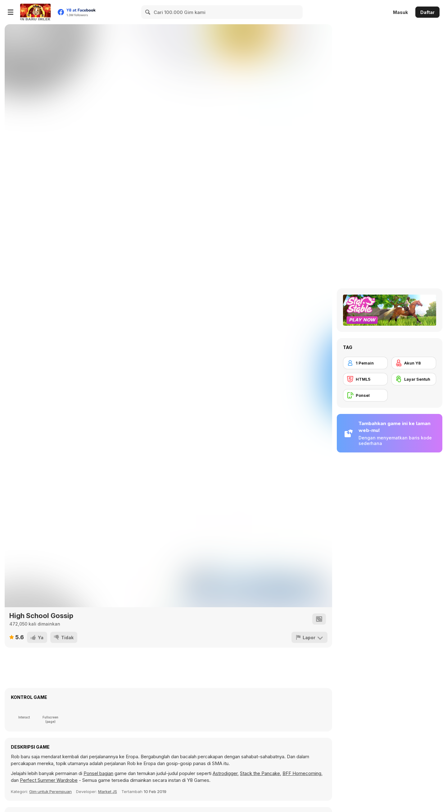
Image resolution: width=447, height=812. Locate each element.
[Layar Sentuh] (413, 379)
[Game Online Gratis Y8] (35, 12)
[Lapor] (309, 637)
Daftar (427, 12)
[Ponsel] (365, 395)
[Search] (148, 12)
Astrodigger (225, 773)
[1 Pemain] (365, 363)
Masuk (400, 12)
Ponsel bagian (98, 773)
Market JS (107, 791)
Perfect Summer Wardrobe (49, 780)
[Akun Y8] (413, 363)
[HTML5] (365, 379)
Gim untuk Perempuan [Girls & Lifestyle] (50, 791)
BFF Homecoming (301, 773)
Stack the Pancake (260, 773)
